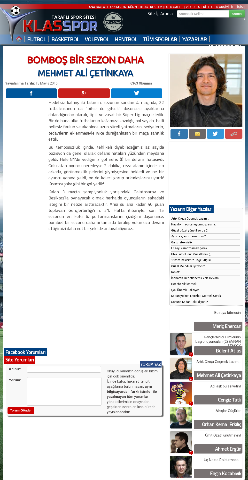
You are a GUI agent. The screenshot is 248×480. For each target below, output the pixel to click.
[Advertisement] (26, 172)
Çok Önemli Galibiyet (185, 290)
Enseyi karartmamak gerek (189, 248)
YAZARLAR (194, 39)
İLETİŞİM (237, 7)
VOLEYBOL (97, 39)
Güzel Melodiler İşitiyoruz (188, 266)
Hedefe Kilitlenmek (183, 284)
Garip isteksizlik (181, 242)
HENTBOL (126, 39)
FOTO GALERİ (174, 7)
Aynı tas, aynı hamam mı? (188, 236)
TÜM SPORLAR (160, 39)
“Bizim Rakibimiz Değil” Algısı (191, 260)
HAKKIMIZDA (116, 7)
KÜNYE (133, 7)
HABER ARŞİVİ (218, 7)
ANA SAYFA (97, 7)
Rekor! (175, 272)
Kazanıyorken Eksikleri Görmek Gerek (196, 296)
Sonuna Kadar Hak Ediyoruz (189, 302)
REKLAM (156, 7)
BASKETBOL (65, 39)
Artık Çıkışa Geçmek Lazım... (190, 218)
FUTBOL (36, 39)
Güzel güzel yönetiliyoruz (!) (190, 230)
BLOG (144, 7)
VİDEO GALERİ (196, 7)
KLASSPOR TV (225, 47)
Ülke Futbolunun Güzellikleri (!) (191, 254)
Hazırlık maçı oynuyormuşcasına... (194, 224)
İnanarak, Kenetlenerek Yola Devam (195, 278)
